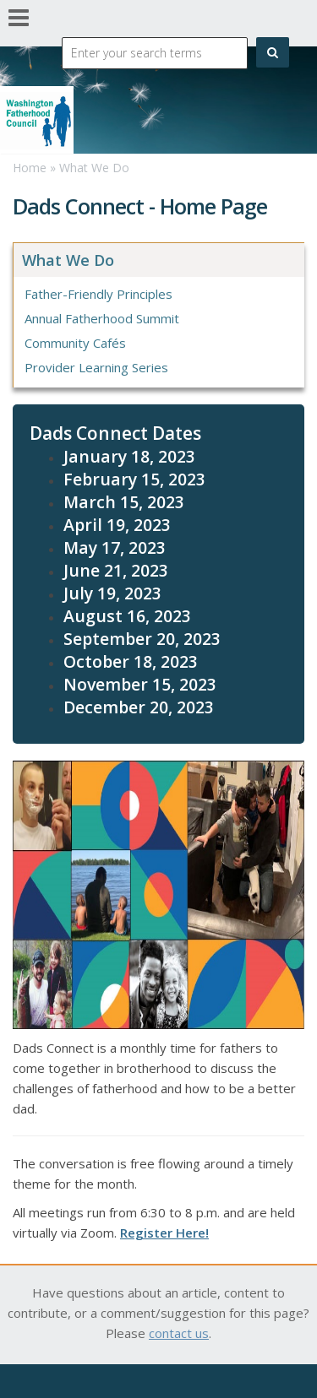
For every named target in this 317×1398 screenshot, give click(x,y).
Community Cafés (75, 342)
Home (29, 168)
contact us (179, 1333)
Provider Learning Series (96, 367)
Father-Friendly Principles (98, 293)
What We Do (94, 168)
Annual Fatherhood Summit (102, 318)
